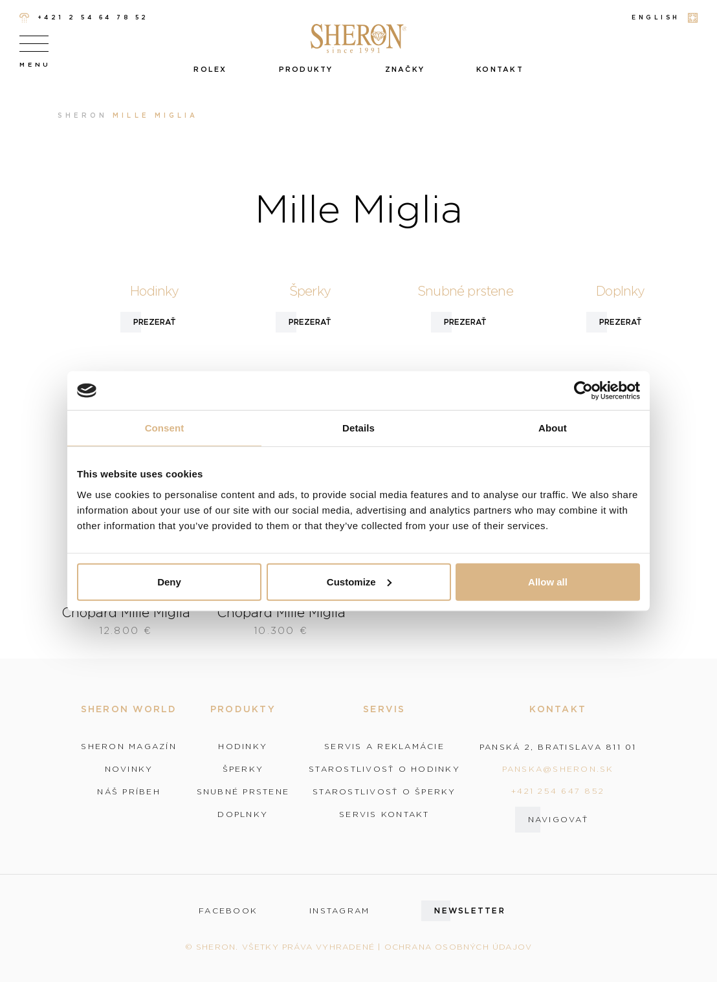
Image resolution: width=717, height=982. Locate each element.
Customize (359, 581)
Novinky (129, 769)
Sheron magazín (129, 746)
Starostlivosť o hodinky (384, 769)
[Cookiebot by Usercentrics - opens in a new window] (583, 390)
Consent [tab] (164, 427)
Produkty (306, 69)
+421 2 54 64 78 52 (84, 18)
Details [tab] (358, 427)
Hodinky (242, 746)
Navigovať (558, 819)
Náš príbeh (128, 792)
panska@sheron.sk (558, 769)
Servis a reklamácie (384, 746)
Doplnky (242, 814)
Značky (405, 69)
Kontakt (500, 69)
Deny (169, 581)
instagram (339, 911)
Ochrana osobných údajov (458, 947)
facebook (228, 911)
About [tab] (552, 427)
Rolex (209, 69)
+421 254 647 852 (557, 791)
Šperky (243, 769)
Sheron (82, 115)
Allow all (548, 581)
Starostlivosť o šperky (384, 792)
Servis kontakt (384, 814)
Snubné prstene (243, 792)
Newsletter (469, 910)
